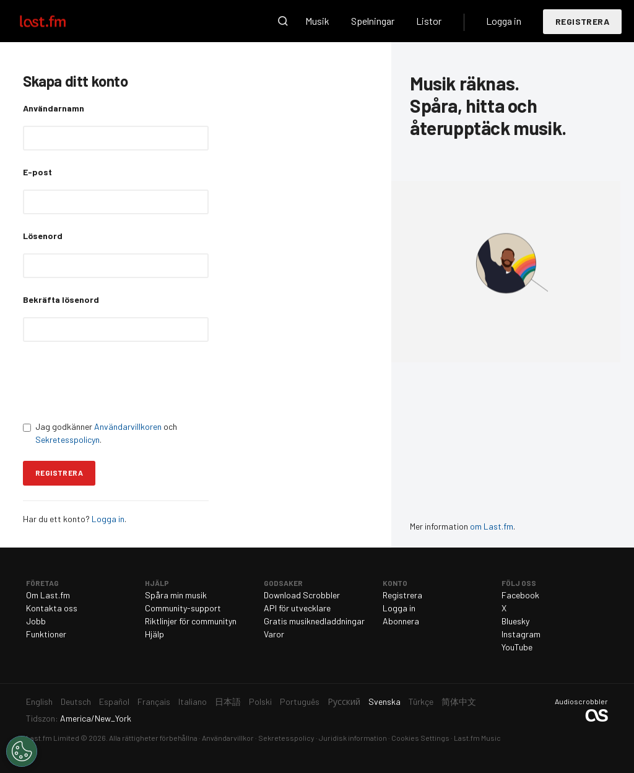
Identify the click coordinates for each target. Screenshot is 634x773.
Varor (274, 634)
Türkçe (421, 701)
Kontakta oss (51, 608)
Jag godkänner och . (100, 433)
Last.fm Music (477, 737)
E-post (37, 172)
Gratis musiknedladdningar (314, 621)
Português (299, 701)
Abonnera (401, 621)
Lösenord (43, 235)
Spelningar (372, 21)
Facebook (520, 595)
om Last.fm (491, 526)
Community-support (183, 608)
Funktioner (46, 634)
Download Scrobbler (302, 595)
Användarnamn (53, 108)
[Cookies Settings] (21, 751)
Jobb (36, 621)
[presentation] (117, 381)
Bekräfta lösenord (61, 299)
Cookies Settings (420, 737)
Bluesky (515, 621)
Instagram (521, 634)
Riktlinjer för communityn (191, 621)
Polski (260, 701)
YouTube (517, 647)
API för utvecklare (297, 608)
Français (153, 701)
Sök (283, 21)
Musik (317, 21)
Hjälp (154, 634)
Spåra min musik (176, 595)
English (39, 701)
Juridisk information (353, 737)
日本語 (228, 701)
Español (114, 701)
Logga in (503, 21)
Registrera (582, 21)
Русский (344, 701)
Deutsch (76, 701)
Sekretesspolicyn (67, 439)
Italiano (192, 701)
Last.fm (57, 21)
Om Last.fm (48, 595)
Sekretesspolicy (286, 737)
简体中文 (458, 701)
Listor (428, 21)
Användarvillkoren (128, 426)
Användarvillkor (228, 737)
